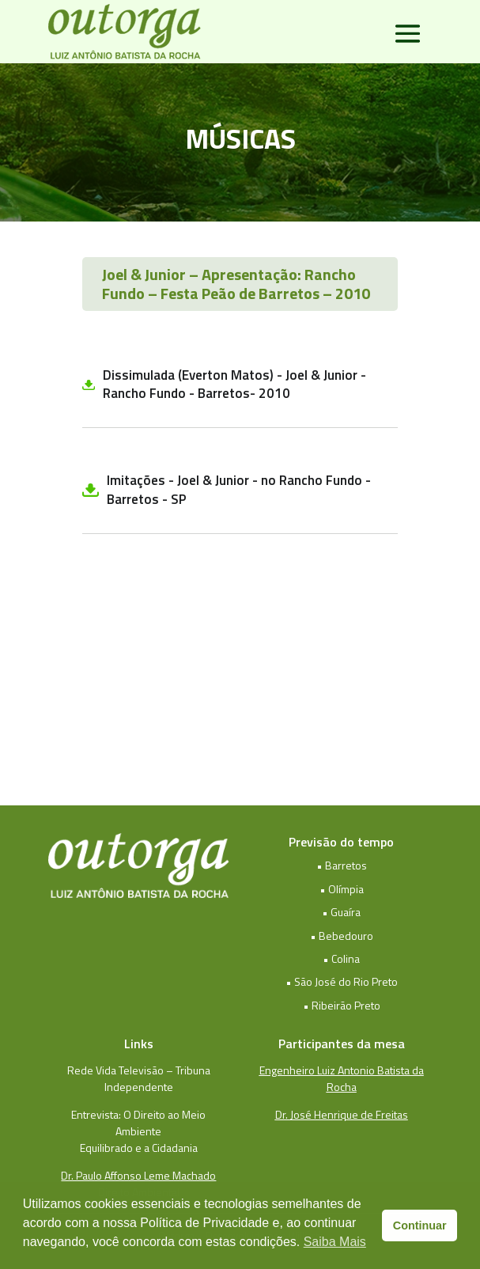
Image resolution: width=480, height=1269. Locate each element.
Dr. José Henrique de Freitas (341, 1114)
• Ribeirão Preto (341, 1005)
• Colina (341, 958)
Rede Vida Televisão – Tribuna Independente (138, 1078)
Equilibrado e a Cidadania (139, 1147)
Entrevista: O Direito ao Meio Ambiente (138, 1122)
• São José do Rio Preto (341, 981)
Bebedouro (346, 935)
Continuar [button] (420, 1225)
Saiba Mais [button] (335, 1241)
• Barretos (341, 865)
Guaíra (346, 911)
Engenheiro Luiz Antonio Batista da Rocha (341, 1078)
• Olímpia (341, 889)
